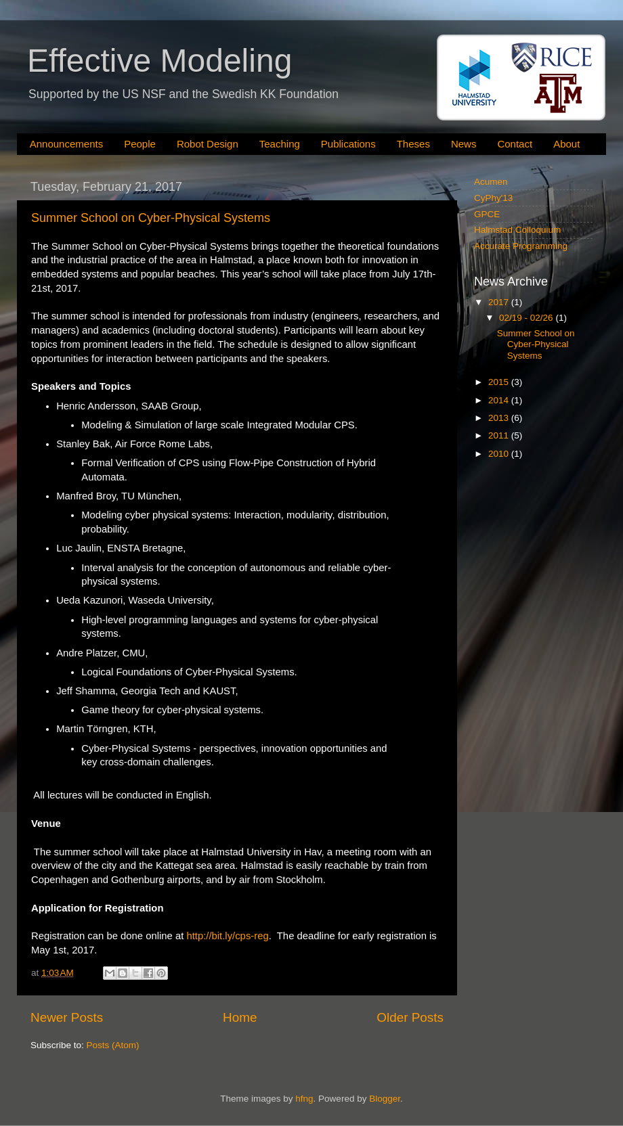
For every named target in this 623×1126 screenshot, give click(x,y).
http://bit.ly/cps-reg (227, 935)
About (566, 144)
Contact (514, 144)
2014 (499, 400)
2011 (499, 435)
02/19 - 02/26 (527, 318)
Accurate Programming (520, 246)
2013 (499, 418)
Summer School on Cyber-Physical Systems (150, 218)
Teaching (279, 144)
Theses (413, 144)
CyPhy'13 (493, 198)
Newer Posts (66, 1017)
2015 (499, 382)
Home (240, 1017)
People (140, 144)
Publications (348, 144)
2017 (499, 302)
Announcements (66, 144)
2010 (499, 454)
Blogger (384, 1099)
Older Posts (410, 1017)
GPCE (487, 214)
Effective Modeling (159, 60)
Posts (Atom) (113, 1045)
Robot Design (207, 144)
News (464, 144)
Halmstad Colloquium (517, 230)
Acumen (491, 182)
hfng (304, 1099)
